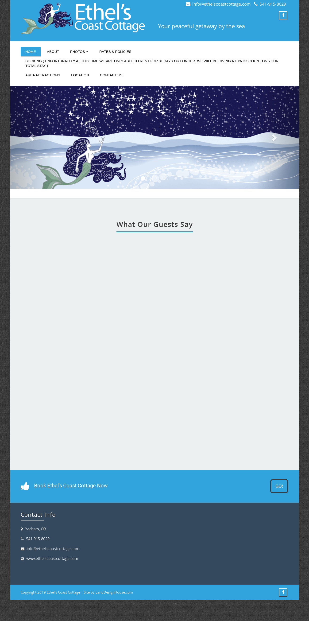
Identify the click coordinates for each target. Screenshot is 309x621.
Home (30, 52)
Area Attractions (42, 75)
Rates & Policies (115, 52)
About (53, 52)
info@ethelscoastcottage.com (53, 548)
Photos (79, 52)
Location (80, 75)
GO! (279, 486)
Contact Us (111, 75)
